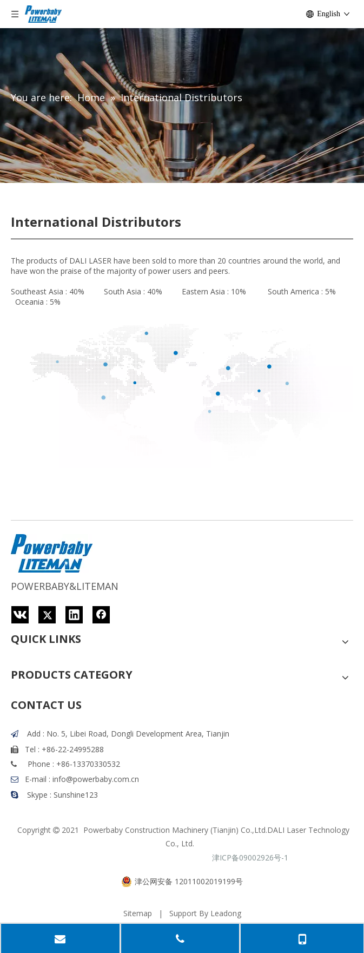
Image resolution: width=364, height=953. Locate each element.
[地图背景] (182, 387)
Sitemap (137, 913)
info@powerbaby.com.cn (95, 779)
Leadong (225, 913)
